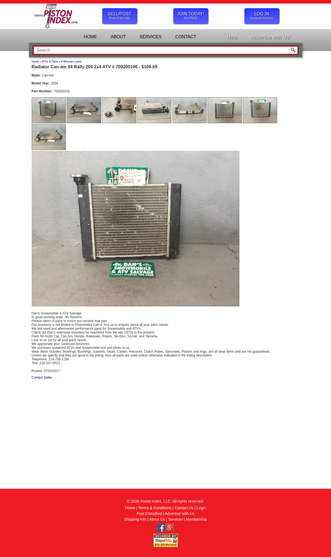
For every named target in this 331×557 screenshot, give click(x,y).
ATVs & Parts (50, 61)
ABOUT (118, 36)
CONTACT (185, 36)
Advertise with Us (179, 513)
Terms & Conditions (154, 508)
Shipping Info (135, 519)
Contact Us (184, 508)
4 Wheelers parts (71, 61)
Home (35, 61)
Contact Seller (42, 377)
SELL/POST (119, 15)
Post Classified (149, 513)
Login (201, 508)
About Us (157, 519)
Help (232, 37)
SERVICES (151, 36)
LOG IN (261, 15)
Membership (196, 519)
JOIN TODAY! (190, 15)
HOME (90, 36)
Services (175, 519)
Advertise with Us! (270, 37)
